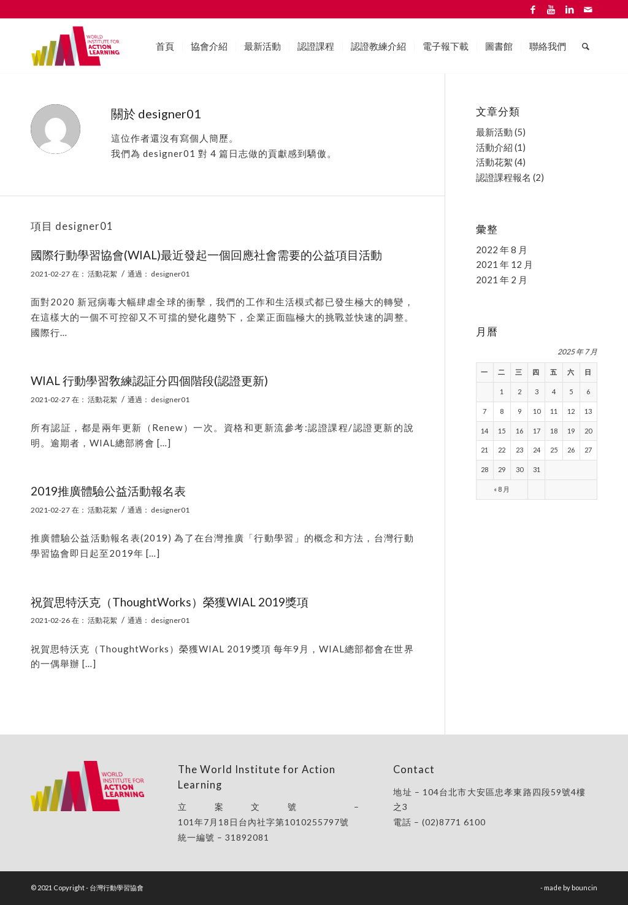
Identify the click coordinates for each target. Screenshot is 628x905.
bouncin (584, 888)
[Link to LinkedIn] (569, 9)
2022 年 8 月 (501, 249)
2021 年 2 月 (501, 279)
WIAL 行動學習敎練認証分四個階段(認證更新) (149, 380)
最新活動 (494, 131)
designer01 (170, 273)
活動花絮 (102, 273)
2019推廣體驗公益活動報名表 (108, 491)
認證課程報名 (503, 177)
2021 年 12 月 (504, 264)
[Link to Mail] (588, 9)
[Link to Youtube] (551, 9)
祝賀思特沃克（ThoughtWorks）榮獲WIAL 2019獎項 (169, 602)
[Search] (585, 46)
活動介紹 (494, 147)
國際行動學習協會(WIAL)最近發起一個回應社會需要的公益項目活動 (206, 255)
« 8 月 (502, 489)
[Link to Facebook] (533, 9)
